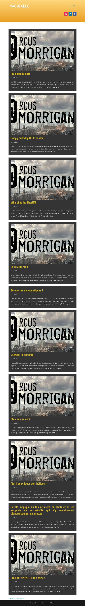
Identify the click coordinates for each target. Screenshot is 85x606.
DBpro (52, 603)
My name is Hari (20, 73)
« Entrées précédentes (16, 599)
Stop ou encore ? (20, 419)
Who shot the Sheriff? (23, 202)
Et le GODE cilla (19, 267)
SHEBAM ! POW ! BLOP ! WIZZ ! (28, 578)
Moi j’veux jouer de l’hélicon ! (28, 483)
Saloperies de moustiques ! (27, 290)
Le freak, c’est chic (22, 354)
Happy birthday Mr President (27, 138)
